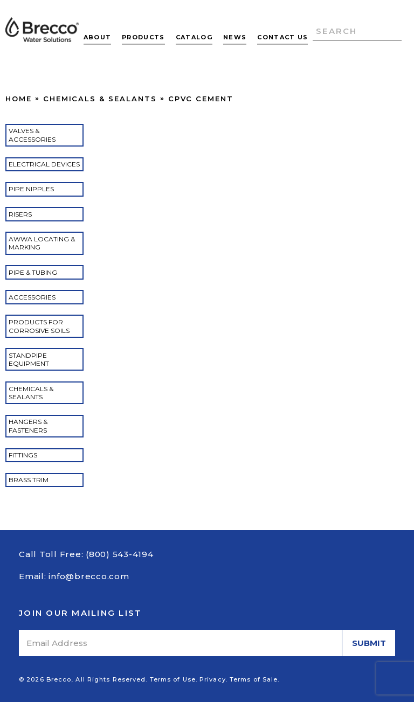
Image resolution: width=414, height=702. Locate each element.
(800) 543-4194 (120, 554)
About (98, 37)
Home (18, 98)
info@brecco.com (89, 576)
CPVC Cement (200, 98)
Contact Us (282, 37)
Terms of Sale (254, 679)
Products (143, 37)
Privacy (212, 679)
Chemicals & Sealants (100, 98)
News (234, 37)
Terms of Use (173, 679)
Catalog (194, 37)
